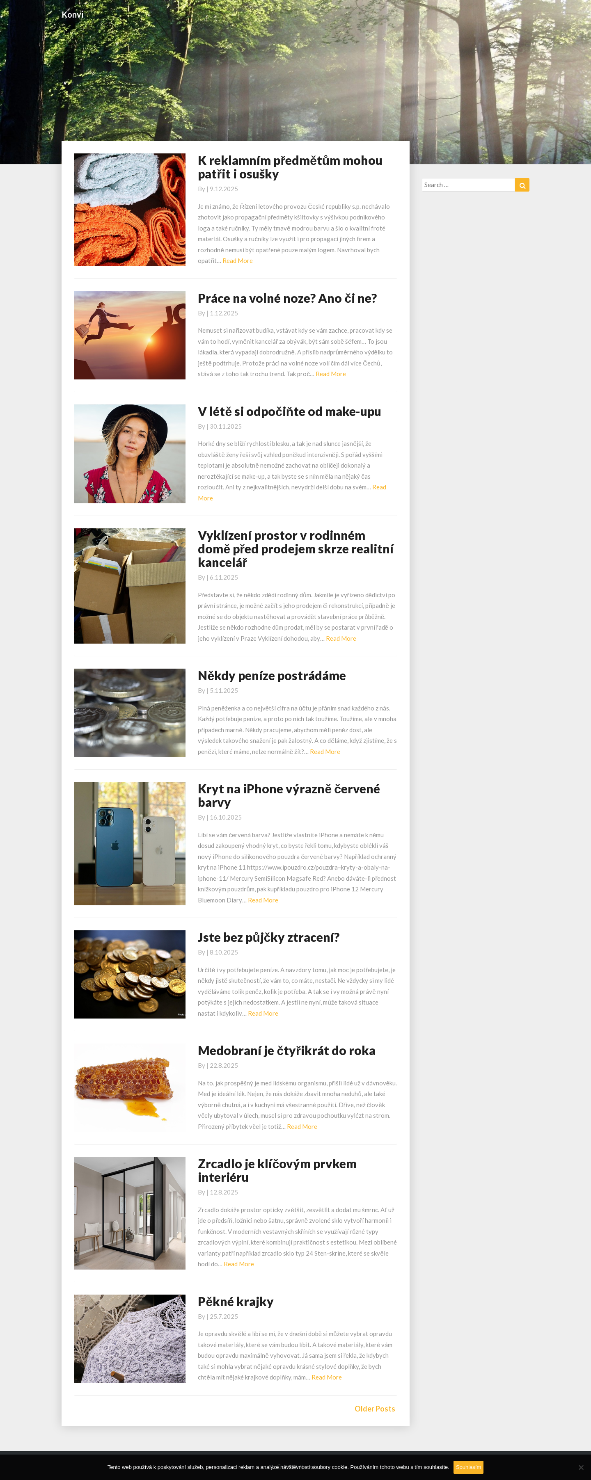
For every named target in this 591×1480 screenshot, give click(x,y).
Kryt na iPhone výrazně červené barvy (289, 795)
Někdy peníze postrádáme (272, 675)
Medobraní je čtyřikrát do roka (286, 1050)
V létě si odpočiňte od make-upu (289, 411)
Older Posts (375, 1408)
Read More (237, 260)
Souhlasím (468, 1467)
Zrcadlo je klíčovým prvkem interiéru (277, 1170)
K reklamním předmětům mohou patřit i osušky (290, 167)
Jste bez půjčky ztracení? (268, 937)
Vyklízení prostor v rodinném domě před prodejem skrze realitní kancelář (295, 548)
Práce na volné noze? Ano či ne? (287, 297)
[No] (581, 1467)
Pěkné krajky (236, 1301)
